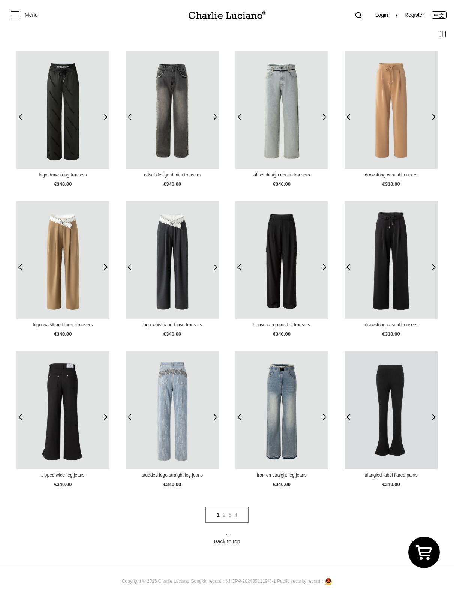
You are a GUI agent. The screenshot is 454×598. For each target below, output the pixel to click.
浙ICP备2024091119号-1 (251, 581)
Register (414, 15)
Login (381, 15)
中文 (439, 15)
